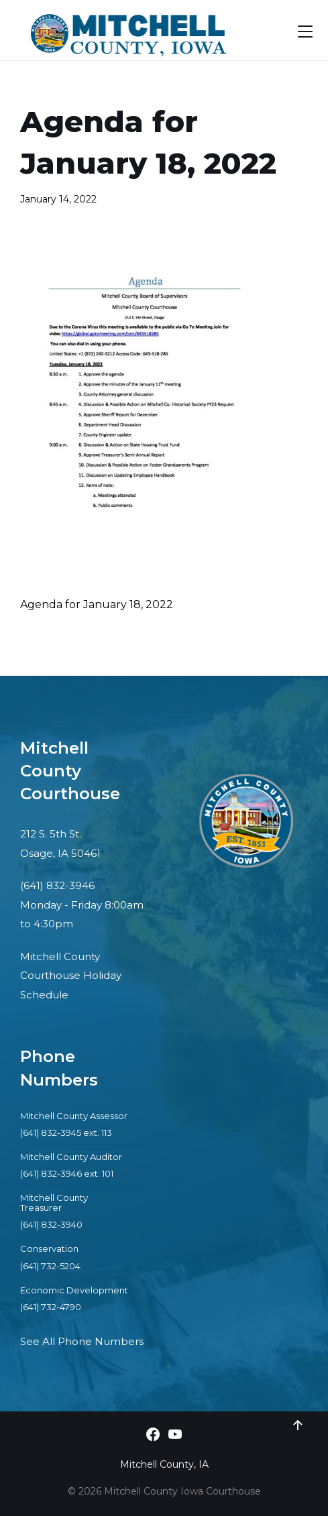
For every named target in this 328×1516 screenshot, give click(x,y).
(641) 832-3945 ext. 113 (66, 1132)
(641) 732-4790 (50, 1306)
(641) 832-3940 (51, 1224)
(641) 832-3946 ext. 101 (66, 1173)
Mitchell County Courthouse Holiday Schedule (70, 975)
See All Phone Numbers (82, 1341)
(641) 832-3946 (57, 885)
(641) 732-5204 (50, 1266)
